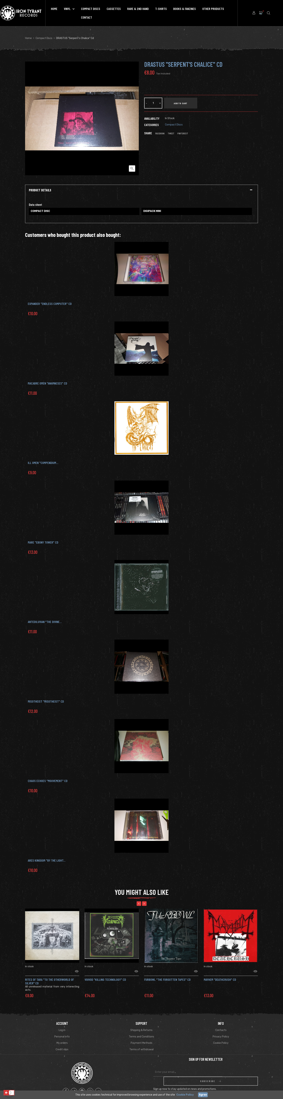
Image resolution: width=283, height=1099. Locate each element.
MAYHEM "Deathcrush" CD (220, 975)
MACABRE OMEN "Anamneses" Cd (47, 383)
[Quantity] (153, 103)
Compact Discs (174, 124)
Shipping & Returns (141, 1025)
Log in (62, 1025)
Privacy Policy (221, 1032)
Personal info (62, 1032)
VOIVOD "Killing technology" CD (105, 975)
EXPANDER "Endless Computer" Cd (50, 304)
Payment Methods (141, 1038)
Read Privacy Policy (227, 1081)
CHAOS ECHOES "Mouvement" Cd (48, 781)
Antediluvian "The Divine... (45, 622)
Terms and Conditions (141, 1032)
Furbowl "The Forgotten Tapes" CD (167, 975)
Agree (203, 1094)
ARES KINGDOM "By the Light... (47, 860)
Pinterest (182, 133)
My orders (62, 1038)
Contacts (221, 1025)
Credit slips (62, 1044)
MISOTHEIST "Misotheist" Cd (46, 701)
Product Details (40, 190)
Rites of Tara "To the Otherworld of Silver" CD (49, 977)
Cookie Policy (220, 1038)
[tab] (141, 190)
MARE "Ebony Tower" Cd (43, 542)
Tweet (171, 133)
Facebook (160, 133)
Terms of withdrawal (141, 1044)
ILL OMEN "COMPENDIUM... (43, 463)
